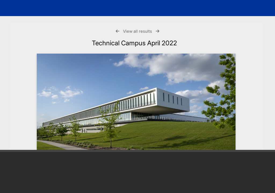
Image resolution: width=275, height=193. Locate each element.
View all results (137, 31)
